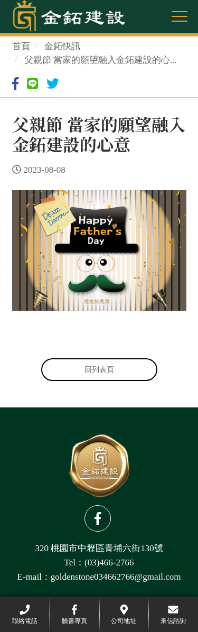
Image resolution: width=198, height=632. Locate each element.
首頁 (21, 46)
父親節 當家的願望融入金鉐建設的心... (100, 60)
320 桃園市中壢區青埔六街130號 (99, 548)
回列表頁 (99, 369)
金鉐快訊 (62, 46)
